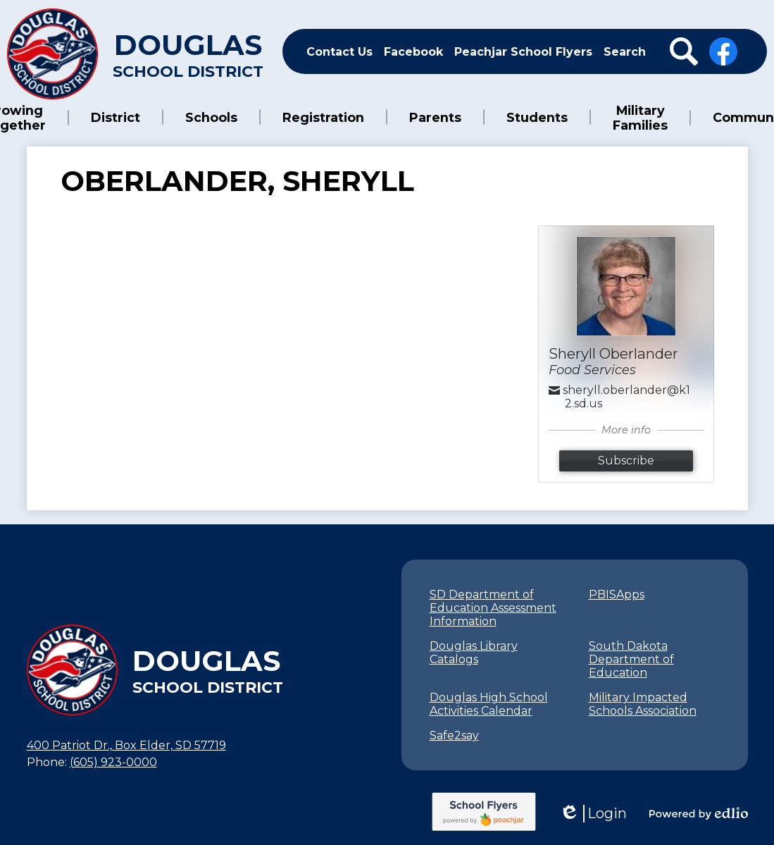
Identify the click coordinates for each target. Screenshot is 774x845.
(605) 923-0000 (113, 760)
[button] (34, 117)
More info (626, 428)
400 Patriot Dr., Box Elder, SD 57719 (126, 744)
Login (593, 812)
